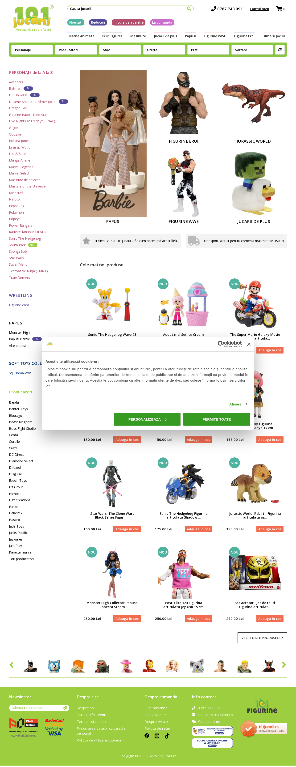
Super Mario (18, 264)
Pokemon (16, 212)
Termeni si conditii (91, 722)
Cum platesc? (155, 716)
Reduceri (96, 23)
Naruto (14, 199)
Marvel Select (19, 173)
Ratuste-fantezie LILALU (27, 232)
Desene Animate (79, 37)
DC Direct (16, 454)
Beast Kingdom (21, 422)
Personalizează (147, 419)
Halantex (15, 513)
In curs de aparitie (127, 23)
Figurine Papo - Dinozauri (28, 114)
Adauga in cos (269, 350)
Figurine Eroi (245, 37)
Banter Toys (18, 409)
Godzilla (15, 134)
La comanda (160, 23)
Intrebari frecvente (92, 716)
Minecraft (16, 193)
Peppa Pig (16, 206)
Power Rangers (20, 225)
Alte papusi (17, 345)
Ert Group (16, 487)
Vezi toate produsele (262, 639)
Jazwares (16, 539)
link (174, 241)
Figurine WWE (216, 37)
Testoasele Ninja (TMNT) (28, 271)
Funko (13, 506)
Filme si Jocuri (275, 37)
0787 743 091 (229, 9)
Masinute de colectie (25, 180)
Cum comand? (155, 709)
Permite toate (216, 419)
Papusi (190, 37)
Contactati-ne (206, 722)
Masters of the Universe (27, 186)
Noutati (74, 23)
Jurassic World (19, 147)
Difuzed (15, 467)
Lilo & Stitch (18, 153)
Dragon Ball (18, 108)
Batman (21, 88)
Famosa (15, 493)
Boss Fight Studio (22, 428)
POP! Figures (111, 37)
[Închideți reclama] (249, 344)
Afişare (235, 404)
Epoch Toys (18, 480)
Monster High (19, 332)
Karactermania (20, 552)
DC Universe (24, 95)
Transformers (19, 277)
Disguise (15, 474)
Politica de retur (157, 729)
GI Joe (13, 127)
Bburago (15, 415)
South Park (23, 245)
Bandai (14, 402)
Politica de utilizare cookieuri (99, 741)
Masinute (137, 37)
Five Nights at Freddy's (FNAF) (32, 121)
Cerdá (13, 435)
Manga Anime (19, 160)
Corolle (14, 441)
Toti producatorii (21, 559)
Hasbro (14, 519)
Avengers (16, 82)
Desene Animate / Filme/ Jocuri (38, 101)
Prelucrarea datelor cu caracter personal (102, 732)
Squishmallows (20, 373)
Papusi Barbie (25, 339)
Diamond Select (21, 461)
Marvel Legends (21, 167)
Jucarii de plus (165, 37)
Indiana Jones (19, 140)
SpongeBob (18, 251)
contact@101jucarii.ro (212, 716)
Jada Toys (16, 526)
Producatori (20, 392)
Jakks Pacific (18, 532)
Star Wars (16, 258)
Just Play (15, 545)
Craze (13, 448)
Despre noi (86, 709)
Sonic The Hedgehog (25, 238)
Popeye (15, 219)
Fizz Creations (19, 500)
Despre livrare (156, 722)
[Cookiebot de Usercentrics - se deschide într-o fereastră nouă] (221, 344)
